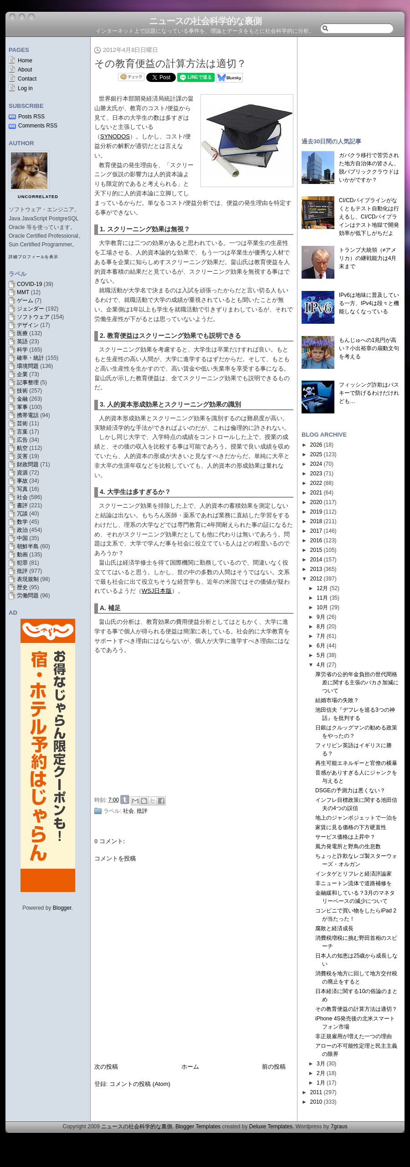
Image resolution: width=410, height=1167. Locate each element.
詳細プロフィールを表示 (33, 257)
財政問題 (28, 464)
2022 (316, 483)
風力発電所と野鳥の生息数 (348, 846)
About (25, 69)
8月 (321, 626)
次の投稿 (106, 1066)
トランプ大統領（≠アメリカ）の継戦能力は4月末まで (368, 258)
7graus (339, 1126)
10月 (322, 607)
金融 (22, 399)
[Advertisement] (196, 723)
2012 (316, 579)
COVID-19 (29, 284)
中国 (22, 538)
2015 (316, 550)
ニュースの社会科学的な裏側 (205, 21)
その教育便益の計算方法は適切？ (170, 63)
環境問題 (28, 366)
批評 (22, 571)
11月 (322, 598)
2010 (316, 1102)
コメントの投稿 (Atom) (139, 1083)
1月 (321, 1083)
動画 (22, 554)
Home (25, 60)
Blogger (62, 908)
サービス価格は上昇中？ (345, 837)
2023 (316, 473)
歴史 (22, 587)
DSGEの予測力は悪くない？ (350, 790)
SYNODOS (115, 136)
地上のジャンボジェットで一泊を (356, 818)
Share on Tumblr (124, 799)
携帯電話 (28, 415)
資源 (22, 472)
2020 (316, 502)
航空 (22, 448)
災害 (22, 456)
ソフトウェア (33, 317)
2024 (316, 464)
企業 (22, 374)
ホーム (190, 1066)
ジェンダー (30, 309)
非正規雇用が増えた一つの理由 (353, 1036)
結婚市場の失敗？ (337, 700)
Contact (27, 79)
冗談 (22, 513)
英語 (22, 341)
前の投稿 (274, 1066)
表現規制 (28, 579)
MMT (23, 292)
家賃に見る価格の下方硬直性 (350, 827)
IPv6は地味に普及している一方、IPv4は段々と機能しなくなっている (369, 303)
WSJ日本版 (157, 590)
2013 (316, 569)
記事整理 (28, 382)
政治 (22, 530)
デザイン (28, 325)
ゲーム (25, 300)
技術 (22, 390)
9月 (321, 617)
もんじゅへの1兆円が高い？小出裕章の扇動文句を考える (369, 348)
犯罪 (22, 563)
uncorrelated (38, 196)
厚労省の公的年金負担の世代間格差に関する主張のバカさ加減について (357, 682)
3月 (321, 1063)
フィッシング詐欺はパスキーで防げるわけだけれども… (369, 393)
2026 (316, 445)
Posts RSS (31, 116)
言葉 (22, 431)
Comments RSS (37, 125)
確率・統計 (30, 358)
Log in (25, 88)
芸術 (22, 423)
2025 (316, 454)
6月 (321, 645)
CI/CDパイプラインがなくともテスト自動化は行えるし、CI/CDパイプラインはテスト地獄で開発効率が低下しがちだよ (369, 216)
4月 (321, 665)
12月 (322, 588)
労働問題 (28, 595)
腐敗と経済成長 (334, 928)
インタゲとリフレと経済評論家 (353, 874)
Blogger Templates (197, 1126)
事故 (22, 481)
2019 (316, 512)
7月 (321, 636)
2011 (316, 1092)
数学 (22, 522)
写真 (22, 489)
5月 (321, 655)
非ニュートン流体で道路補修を (353, 883)
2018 (316, 521)
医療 (22, 333)
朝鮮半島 (28, 546)
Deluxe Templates (270, 1126)
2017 (316, 531)
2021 (316, 492)
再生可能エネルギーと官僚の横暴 (356, 763)
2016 (316, 540)
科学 (22, 350)
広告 (22, 440)
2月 (321, 1073)
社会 (22, 497)
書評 (22, 505)
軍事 (22, 407)
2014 (316, 559)
